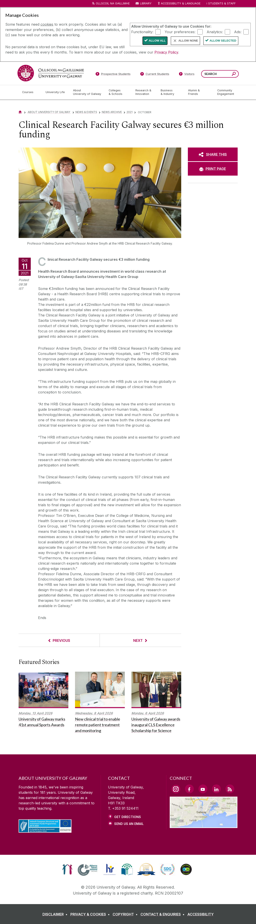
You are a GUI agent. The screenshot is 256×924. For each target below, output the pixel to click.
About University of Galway (49, 112)
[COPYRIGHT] (126, 914)
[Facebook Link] (189, 788)
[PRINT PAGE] (213, 169)
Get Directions (127, 817)
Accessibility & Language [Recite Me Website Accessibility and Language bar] (179, 4)
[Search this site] (234, 74)
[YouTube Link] (202, 788)
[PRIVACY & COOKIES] (91, 914)
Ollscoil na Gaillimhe (113, 3)
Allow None (188, 40)
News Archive (112, 112)
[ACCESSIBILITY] (200, 914)
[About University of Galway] (87, 92)
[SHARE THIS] (213, 154)
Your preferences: (180, 31)
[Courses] (30, 92)
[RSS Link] (229, 788)
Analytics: (215, 31)
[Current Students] (154, 74)
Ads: (237, 31)
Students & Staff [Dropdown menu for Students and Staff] (222, 3)
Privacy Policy (166, 52)
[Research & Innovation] (144, 92)
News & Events (86, 112)
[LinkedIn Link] (216, 788)
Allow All (157, 40)
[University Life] (55, 92)
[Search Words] (220, 74)
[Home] (20, 112)
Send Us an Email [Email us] (129, 824)
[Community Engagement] (226, 92)
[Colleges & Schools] (118, 92)
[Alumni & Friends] (199, 92)
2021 (130, 112)
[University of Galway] (50, 73)
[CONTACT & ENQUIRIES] (163, 914)
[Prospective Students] (113, 74)
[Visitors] (187, 74)
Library (146, 3)
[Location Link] (204, 825)
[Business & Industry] (171, 92)
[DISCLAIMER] (55, 914)
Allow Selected (223, 40)
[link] (67, 869)
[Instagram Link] (175, 789)
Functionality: (142, 31)
